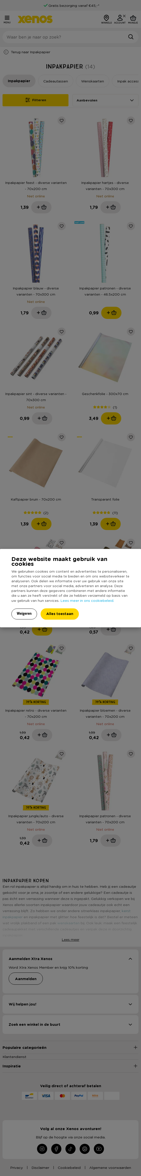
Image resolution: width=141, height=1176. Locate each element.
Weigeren (24, 613)
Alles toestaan (59, 613)
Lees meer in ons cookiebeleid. (87, 600)
